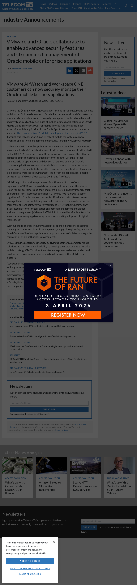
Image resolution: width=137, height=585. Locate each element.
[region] (30, 560)
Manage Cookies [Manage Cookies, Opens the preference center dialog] (30, 574)
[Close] (54, 542)
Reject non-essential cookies (30, 568)
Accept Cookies (30, 561)
